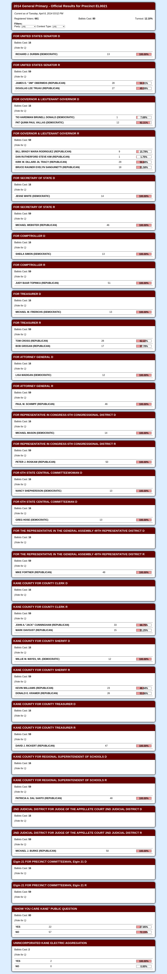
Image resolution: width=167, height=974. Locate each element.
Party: (17, 26)
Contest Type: (44, 26)
